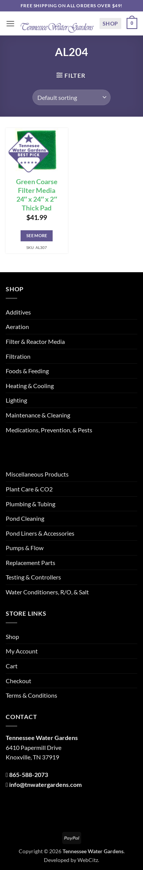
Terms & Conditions (31, 695)
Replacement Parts (30, 562)
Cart (12, 665)
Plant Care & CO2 (29, 489)
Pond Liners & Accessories (40, 533)
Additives (18, 312)
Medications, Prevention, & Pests (49, 429)
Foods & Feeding (27, 370)
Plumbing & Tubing (30, 503)
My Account (22, 651)
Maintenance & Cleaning (38, 415)
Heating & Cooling (30, 385)
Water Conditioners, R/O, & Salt (47, 592)
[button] (10, 23)
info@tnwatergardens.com (45, 784)
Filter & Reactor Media (35, 341)
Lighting (16, 400)
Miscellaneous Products (37, 474)
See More (36, 235)
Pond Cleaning (25, 518)
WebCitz (87, 860)
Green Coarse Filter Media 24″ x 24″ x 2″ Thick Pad (37, 195)
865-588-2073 (28, 774)
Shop (110, 23)
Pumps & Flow (24, 547)
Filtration (18, 356)
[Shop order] (71, 97)
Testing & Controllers (33, 577)
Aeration (17, 326)
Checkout (18, 680)
